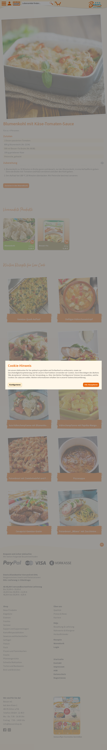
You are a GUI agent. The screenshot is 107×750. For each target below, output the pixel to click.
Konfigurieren (15, 385)
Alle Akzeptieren (91, 385)
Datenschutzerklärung (77, 377)
